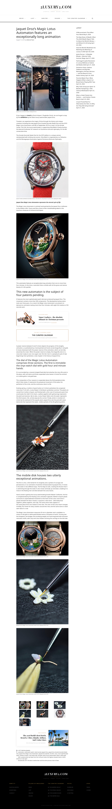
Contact (11, 793)
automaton (21, 752)
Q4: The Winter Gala (54, 795)
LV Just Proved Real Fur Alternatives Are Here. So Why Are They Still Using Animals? (85, 104)
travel (29, 115)
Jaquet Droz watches (44, 753)
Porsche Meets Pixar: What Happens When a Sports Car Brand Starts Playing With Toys (85, 80)
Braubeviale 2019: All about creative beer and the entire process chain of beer (38, 760)
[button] (25, 18)
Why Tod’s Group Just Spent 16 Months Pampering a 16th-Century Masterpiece (85, 88)
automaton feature (25, 283)
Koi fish (52, 753)
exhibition (24, 117)
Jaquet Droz (20, 202)
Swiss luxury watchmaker (49, 755)
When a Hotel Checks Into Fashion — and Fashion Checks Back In (85, 97)
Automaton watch (29, 752)
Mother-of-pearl (24, 755)
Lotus (47, 374)
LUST (34, 18)
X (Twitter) (70, 793)
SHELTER (46, 18)
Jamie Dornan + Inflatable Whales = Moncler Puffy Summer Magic (84, 56)
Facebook (70, 787)
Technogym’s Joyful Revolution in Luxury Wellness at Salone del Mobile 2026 (85, 63)
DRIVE (23, 18)
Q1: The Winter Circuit (54, 787)
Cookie (88, 790)
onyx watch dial (33, 755)
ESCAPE (59, 18)
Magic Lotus (38, 360)
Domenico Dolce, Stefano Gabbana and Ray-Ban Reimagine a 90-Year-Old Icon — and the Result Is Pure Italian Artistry (85, 71)
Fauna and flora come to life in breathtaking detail (44, 208)
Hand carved (38, 752)
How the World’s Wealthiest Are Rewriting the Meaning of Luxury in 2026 (86, 50)
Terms (88, 787)
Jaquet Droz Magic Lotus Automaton (28, 753)
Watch (58, 755)
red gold (40, 755)
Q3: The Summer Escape (54, 793)
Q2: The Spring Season (54, 790)
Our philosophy (14, 787)
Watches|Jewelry (25, 750)
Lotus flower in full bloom (39, 390)
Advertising (12, 790)
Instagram (70, 790)
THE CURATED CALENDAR (77, 18)
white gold (63, 755)
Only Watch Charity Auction (58, 127)
